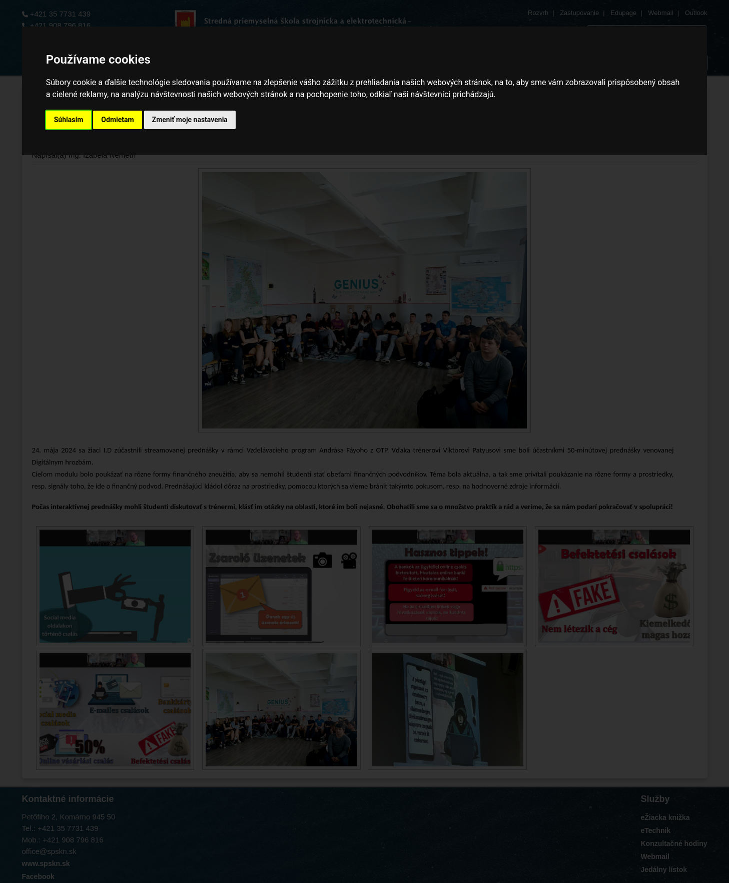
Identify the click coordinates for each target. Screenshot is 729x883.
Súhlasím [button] (69, 120)
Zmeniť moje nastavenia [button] (190, 120)
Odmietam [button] (117, 120)
